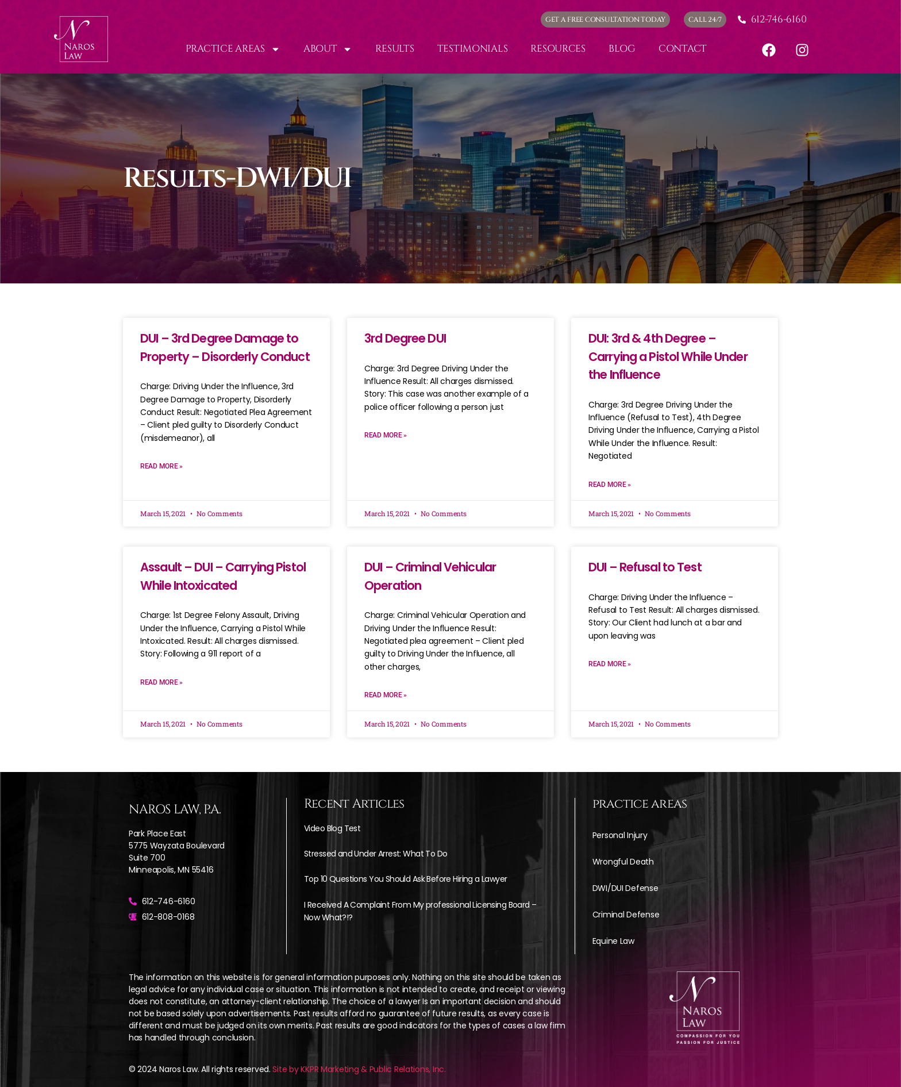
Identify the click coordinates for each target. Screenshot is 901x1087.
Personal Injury (620, 835)
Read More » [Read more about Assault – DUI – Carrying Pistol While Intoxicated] (161, 682)
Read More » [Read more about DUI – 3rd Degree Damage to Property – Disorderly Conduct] (161, 466)
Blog (622, 48)
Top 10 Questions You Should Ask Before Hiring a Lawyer (405, 879)
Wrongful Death (623, 861)
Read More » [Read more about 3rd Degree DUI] (385, 435)
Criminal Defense (626, 914)
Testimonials (472, 48)
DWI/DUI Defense (625, 888)
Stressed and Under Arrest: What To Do (375, 853)
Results (394, 48)
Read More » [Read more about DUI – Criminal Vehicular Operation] (385, 695)
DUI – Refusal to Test (645, 567)
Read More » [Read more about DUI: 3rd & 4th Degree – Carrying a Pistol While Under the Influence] (609, 485)
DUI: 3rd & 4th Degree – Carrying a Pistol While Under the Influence (668, 356)
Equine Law (613, 941)
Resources (558, 48)
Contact (683, 48)
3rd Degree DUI (405, 338)
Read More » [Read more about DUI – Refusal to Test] (609, 664)
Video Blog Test (332, 828)
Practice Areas (233, 49)
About (328, 49)
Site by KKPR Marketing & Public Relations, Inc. (358, 1069)
